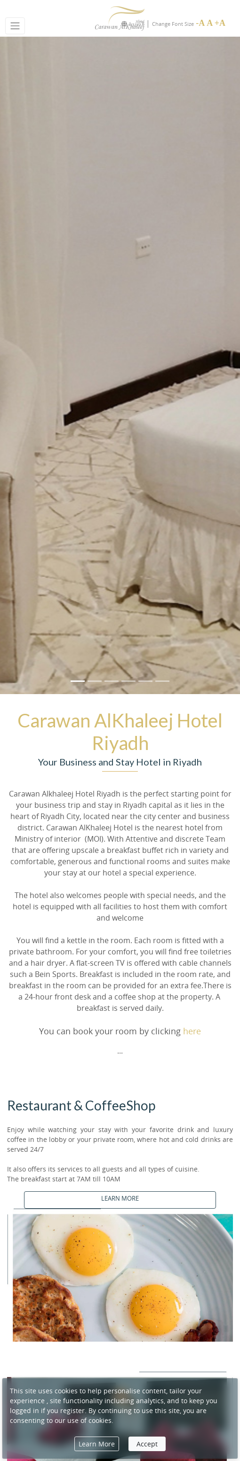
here (192, 1031)
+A (220, 23)
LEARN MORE (120, 1198)
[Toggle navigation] (15, 25)
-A (200, 23)
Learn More (97, 1443)
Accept (147, 1443)
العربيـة (132, 24)
